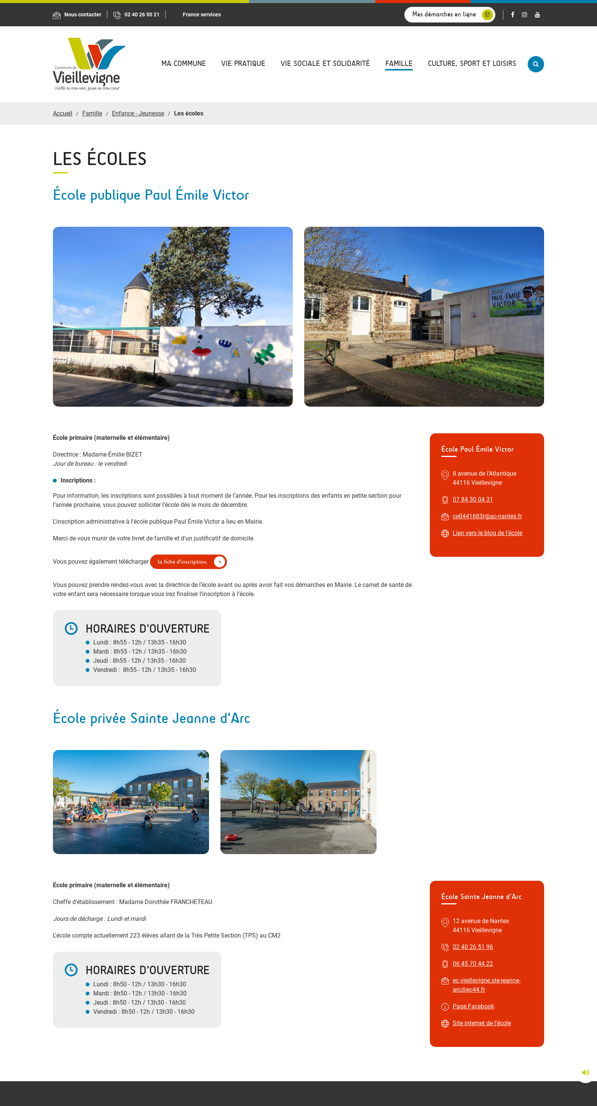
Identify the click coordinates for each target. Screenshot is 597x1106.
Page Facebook (473, 722)
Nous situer (83, 931)
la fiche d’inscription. (183, 381)
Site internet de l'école (482, 739)
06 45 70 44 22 (473, 679)
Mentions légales (320, 1089)
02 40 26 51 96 (473, 663)
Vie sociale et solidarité (325, 63)
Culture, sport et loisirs (472, 63)
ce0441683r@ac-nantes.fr (487, 336)
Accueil (62, 113)
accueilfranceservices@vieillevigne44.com (455, 918)
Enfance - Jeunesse (138, 113)
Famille (399, 63)
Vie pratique (243, 63)
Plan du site (369, 1089)
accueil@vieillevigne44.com (227, 908)
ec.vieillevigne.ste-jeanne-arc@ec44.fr (486, 701)
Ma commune (183, 63)
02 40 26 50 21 (210, 892)
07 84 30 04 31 (473, 319)
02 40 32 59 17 (419, 901)
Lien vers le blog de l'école (487, 353)
